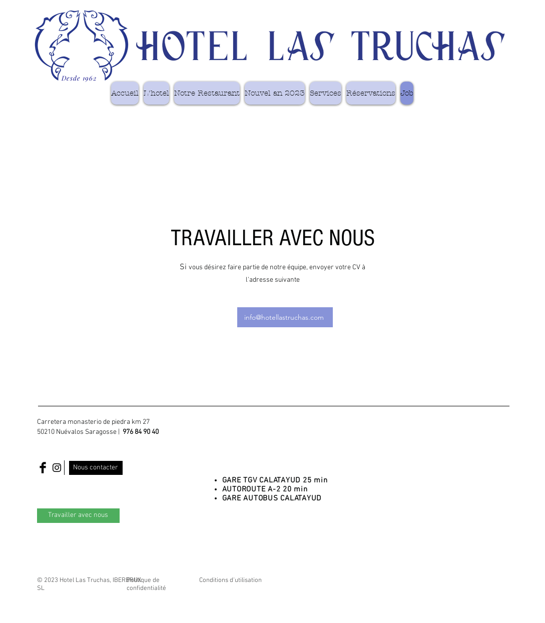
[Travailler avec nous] (78, 515)
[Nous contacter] (96, 468)
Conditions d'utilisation (230, 580)
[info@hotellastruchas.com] (285, 317)
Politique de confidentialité (146, 584)
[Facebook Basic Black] (43, 467)
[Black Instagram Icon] (57, 467)
